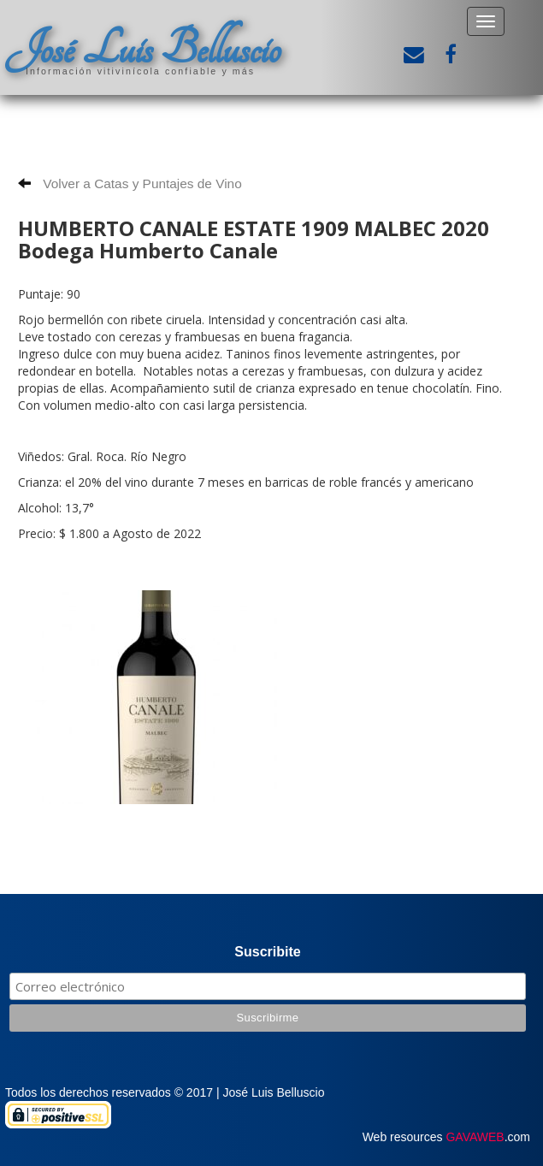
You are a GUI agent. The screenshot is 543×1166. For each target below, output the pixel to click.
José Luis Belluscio (142, 48)
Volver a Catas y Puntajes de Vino (130, 183)
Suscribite (267, 951)
